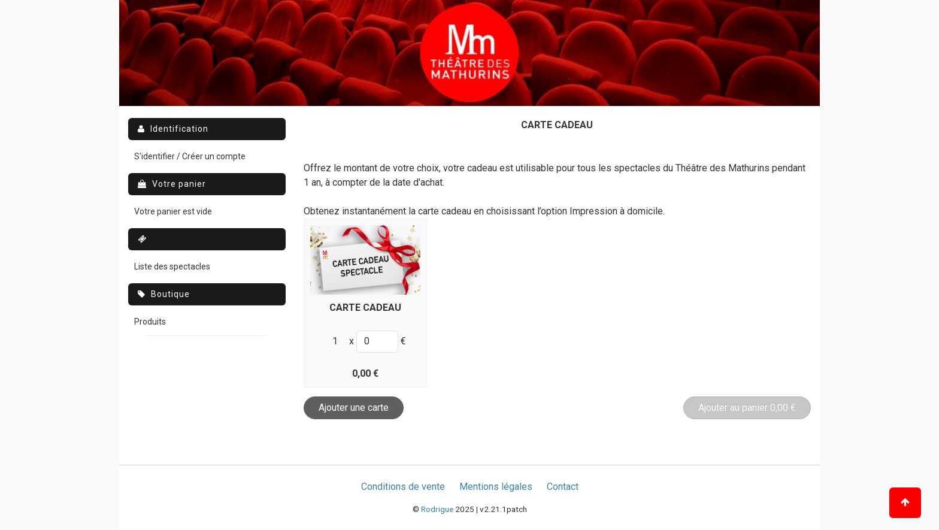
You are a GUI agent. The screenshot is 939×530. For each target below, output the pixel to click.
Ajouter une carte (354, 407)
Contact (562, 486)
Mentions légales (495, 486)
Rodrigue (437, 509)
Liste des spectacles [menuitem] (172, 266)
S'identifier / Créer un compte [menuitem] (190, 156)
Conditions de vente (403, 486)
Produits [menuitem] (150, 321)
